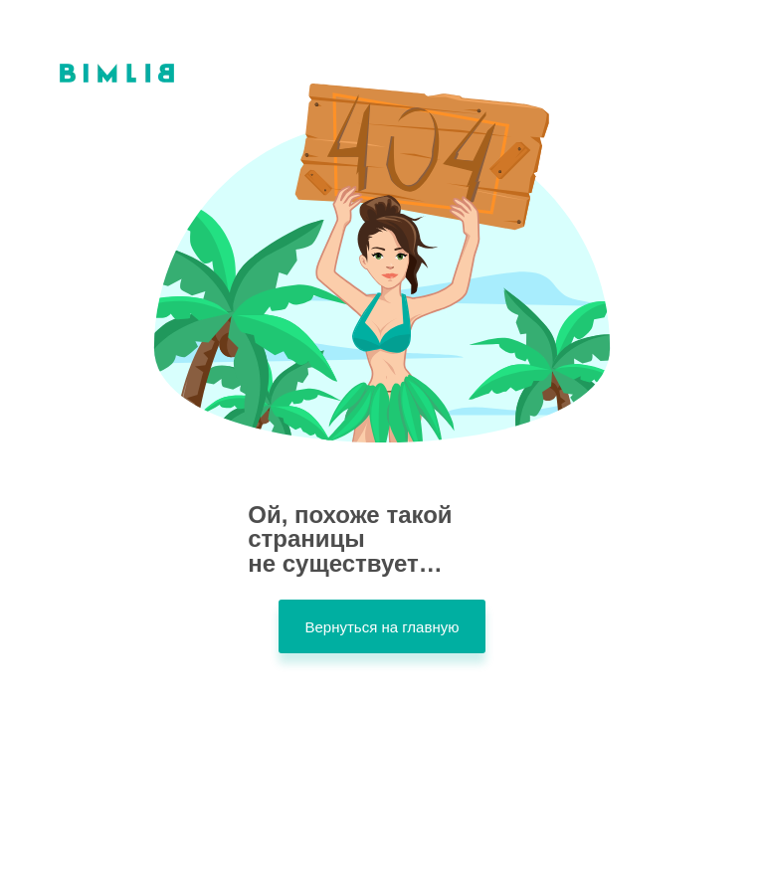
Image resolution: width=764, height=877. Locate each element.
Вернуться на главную (381, 626)
